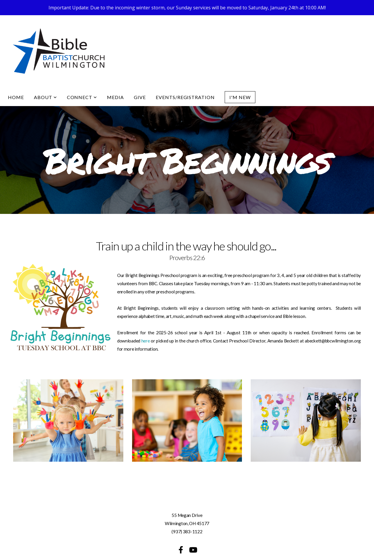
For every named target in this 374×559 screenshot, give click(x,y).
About (45, 82)
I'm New (240, 82)
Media (115, 82)
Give (140, 82)
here (146, 325)
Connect (82, 82)
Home (16, 82)
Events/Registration (185, 82)
